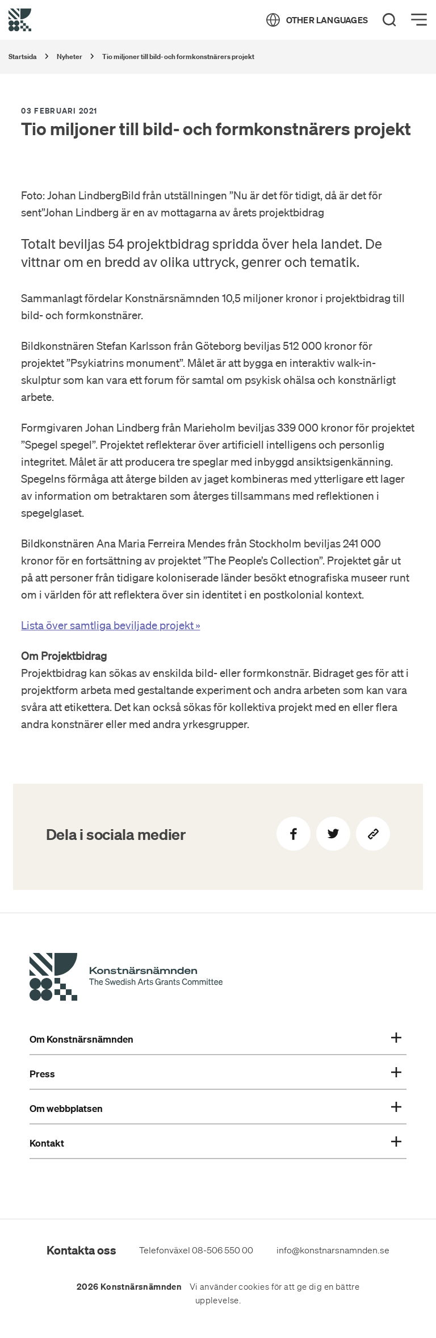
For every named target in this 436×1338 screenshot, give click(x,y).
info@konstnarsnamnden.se (332, 1250)
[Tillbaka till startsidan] (20, 20)
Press (215, 1074)
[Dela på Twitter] (333, 834)
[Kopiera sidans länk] (373, 834)
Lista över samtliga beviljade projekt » (110, 625)
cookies (253, 1287)
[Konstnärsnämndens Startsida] (126, 978)
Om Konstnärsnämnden (215, 1039)
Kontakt (215, 1143)
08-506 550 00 (222, 1250)
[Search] (389, 19)
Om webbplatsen (215, 1108)
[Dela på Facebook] (293, 834)
